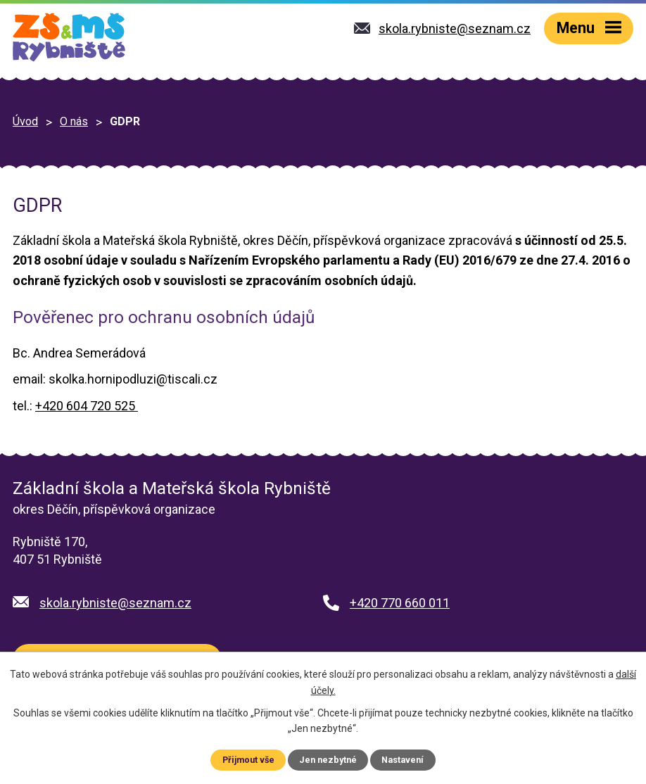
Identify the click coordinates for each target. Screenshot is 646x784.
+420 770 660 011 (400, 602)
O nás (74, 121)
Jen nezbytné (328, 759)
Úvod (25, 121)
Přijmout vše (248, 759)
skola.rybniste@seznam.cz (115, 602)
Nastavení (402, 759)
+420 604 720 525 (86, 405)
